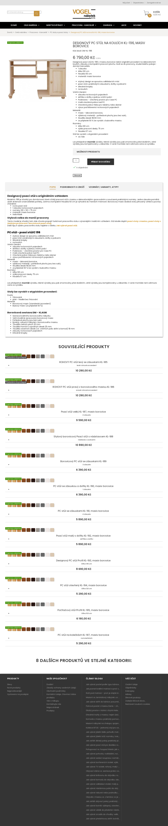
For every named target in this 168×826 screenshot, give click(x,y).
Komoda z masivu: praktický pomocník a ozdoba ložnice (103, 719)
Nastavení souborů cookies (137, 704)
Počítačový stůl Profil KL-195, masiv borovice (84, 605)
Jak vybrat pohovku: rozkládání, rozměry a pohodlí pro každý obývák (103, 753)
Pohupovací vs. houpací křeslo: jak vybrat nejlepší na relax (103, 749)
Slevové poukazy (133, 697)
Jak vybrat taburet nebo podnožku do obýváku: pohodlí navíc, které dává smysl (103, 792)
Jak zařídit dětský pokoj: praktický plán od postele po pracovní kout (103, 740)
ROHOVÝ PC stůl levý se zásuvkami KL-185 (84, 357)
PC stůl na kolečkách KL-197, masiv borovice (84, 630)
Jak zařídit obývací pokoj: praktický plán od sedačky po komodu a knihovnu (103, 801)
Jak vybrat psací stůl (66, 225)
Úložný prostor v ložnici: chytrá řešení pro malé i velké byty (103, 710)
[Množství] (76, 160)
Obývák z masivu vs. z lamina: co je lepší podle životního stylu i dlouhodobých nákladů (103, 797)
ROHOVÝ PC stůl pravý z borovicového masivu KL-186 (84, 382)
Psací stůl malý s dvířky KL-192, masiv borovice (84, 530)
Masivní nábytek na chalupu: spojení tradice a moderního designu (103, 723)
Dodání (50, 684)
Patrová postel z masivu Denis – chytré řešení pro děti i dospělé (103, 706)
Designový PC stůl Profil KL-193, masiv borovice (84, 555)
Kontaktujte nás (54, 704)
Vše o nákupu (53, 701)
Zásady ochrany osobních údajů (61, 687)
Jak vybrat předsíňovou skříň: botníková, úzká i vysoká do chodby (103, 818)
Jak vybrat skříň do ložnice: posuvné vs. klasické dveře (103, 701)
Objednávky (130, 687)
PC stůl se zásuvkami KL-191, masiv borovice (84, 506)
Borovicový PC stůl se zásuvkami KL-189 (84, 456)
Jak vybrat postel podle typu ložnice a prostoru (103, 684)
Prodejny (50, 710)
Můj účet (126, 3)
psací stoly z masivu (137, 221)
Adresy (128, 694)
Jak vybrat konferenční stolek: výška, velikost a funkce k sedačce (103, 762)
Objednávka (138, 3)
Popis (53, 187)
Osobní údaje (131, 684)
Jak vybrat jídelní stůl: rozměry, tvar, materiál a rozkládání (103, 736)
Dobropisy (129, 691)
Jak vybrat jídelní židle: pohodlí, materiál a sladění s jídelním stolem (103, 732)
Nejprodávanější (14, 691)
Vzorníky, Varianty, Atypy (104, 187)
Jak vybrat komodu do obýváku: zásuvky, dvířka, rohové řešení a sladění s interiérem (103, 779)
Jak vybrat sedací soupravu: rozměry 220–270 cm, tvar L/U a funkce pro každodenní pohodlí (103, 758)
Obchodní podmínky (56, 691)
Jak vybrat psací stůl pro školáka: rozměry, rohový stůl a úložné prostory (103, 745)
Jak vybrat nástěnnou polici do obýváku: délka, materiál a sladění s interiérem (103, 788)
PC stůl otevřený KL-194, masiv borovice (84, 580)
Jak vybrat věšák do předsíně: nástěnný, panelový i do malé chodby (103, 810)
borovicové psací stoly (40, 223)
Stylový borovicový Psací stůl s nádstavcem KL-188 (84, 431)
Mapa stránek (53, 707)
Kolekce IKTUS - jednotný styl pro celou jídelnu (103, 727)
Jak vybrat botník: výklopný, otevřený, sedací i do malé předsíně (103, 805)
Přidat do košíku (100, 161)
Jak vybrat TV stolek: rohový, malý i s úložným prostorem (103, 766)
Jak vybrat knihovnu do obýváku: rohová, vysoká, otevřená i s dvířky (103, 775)
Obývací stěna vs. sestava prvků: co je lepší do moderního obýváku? (103, 771)
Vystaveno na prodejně (17, 694)
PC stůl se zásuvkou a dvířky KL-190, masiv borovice (84, 481)
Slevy (9, 684)
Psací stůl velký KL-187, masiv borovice (84, 406)
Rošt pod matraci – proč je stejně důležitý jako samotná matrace (103, 693)
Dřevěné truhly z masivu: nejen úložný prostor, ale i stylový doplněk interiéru (103, 714)
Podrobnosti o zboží (72, 187)
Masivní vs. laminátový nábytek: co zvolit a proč (103, 697)
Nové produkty (13, 687)
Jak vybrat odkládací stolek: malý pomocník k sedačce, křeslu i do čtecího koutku (103, 784)
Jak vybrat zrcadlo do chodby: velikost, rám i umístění (103, 814)
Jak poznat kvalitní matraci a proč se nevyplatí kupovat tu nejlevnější (103, 688)
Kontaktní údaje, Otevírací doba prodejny (61, 696)
